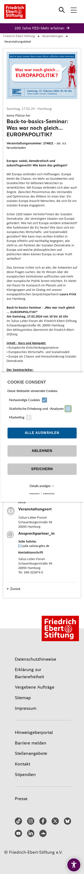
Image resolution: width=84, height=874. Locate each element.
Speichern (42, 469)
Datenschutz (48, 493)
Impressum (34, 493)
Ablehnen (42, 451)
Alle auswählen (42, 433)
